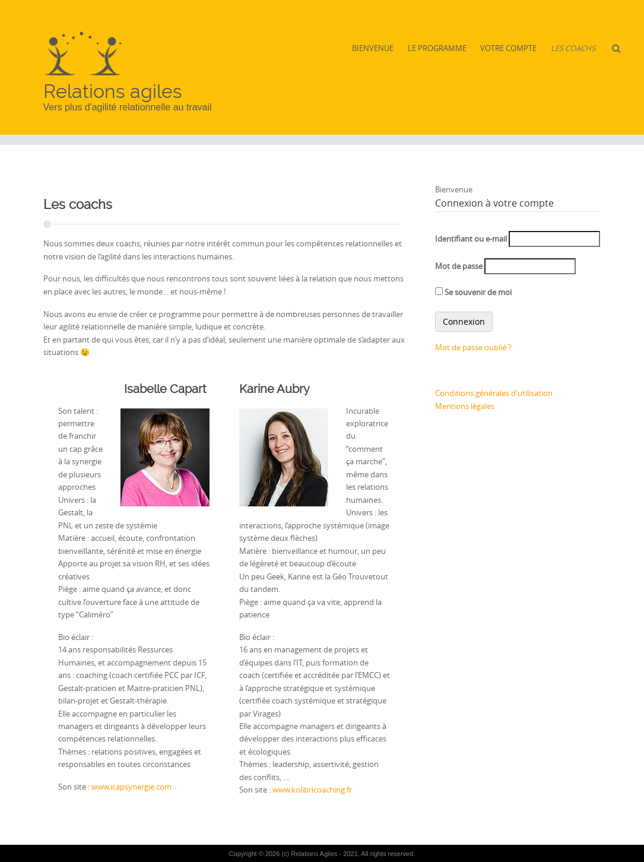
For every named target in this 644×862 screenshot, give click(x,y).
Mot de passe (459, 266)
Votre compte (508, 48)
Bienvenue (373, 48)
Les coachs (573, 48)
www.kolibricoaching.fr (312, 789)
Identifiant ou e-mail (471, 238)
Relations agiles (112, 91)
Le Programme (437, 48)
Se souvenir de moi (473, 292)
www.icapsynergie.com (131, 786)
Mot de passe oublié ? (473, 347)
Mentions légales (464, 406)
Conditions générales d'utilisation (494, 393)
